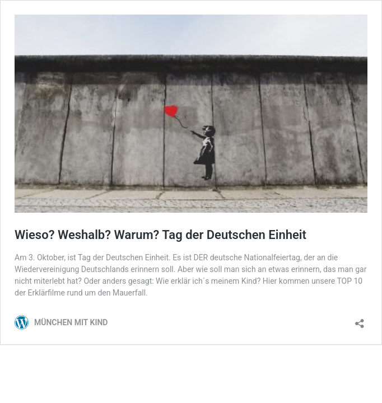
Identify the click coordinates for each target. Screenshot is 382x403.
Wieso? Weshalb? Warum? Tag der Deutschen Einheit (160, 235)
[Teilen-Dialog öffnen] (359, 320)
